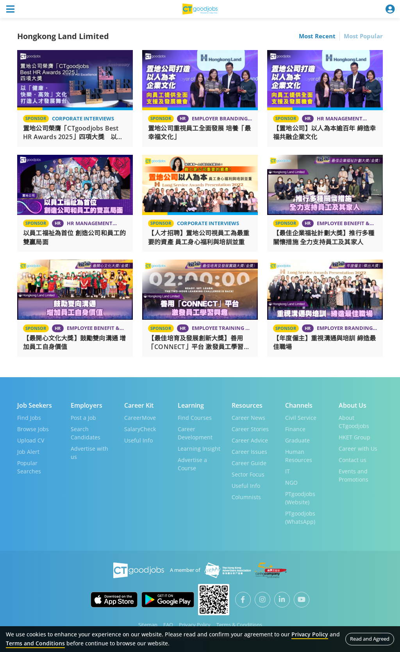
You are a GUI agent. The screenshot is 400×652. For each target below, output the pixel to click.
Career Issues (249, 451)
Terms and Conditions (35, 643)
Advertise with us (89, 452)
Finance (295, 428)
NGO (291, 482)
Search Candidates (85, 433)
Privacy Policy (195, 624)
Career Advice (250, 440)
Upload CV (30, 440)
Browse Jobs (33, 428)
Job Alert (28, 451)
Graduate (297, 440)
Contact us (352, 459)
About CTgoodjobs (354, 421)
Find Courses (195, 417)
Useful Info (138, 440)
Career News (248, 417)
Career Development (195, 433)
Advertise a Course (192, 463)
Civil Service (300, 417)
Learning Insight (199, 448)
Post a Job (83, 417)
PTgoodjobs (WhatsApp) (300, 517)
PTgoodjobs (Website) (300, 497)
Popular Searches (29, 467)
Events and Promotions (353, 475)
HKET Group (354, 437)
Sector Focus (248, 474)
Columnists (246, 496)
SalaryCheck (140, 428)
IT (287, 471)
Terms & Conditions (239, 624)
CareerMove (140, 417)
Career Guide (249, 462)
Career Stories (250, 428)
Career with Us (358, 448)
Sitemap (147, 624)
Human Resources (298, 455)
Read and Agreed (369, 638)
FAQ (168, 624)
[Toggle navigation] (10, 9)
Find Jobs (29, 417)
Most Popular (363, 36)
